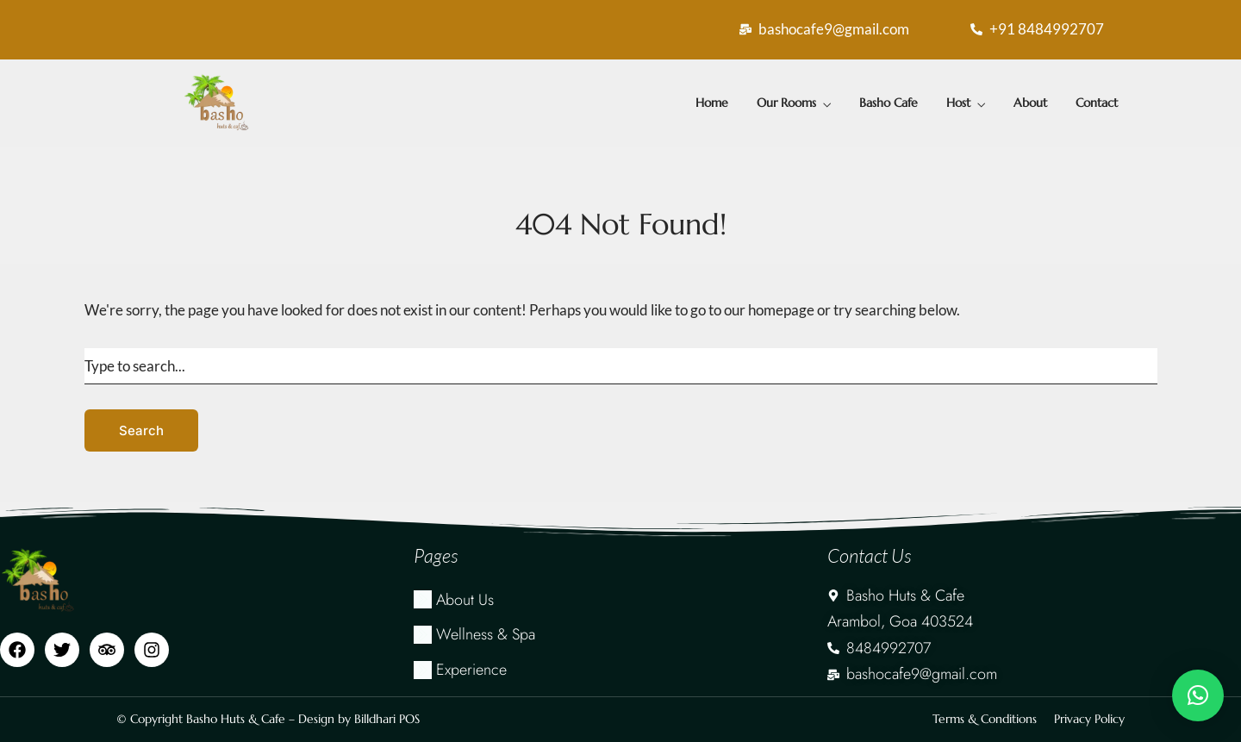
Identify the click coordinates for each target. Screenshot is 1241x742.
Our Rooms (786, 102)
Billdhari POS (387, 718)
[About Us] (620, 600)
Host (958, 102)
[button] (1198, 695)
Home (711, 102)
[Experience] (620, 670)
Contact (1097, 102)
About (1030, 102)
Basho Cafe (888, 102)
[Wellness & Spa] (620, 634)
